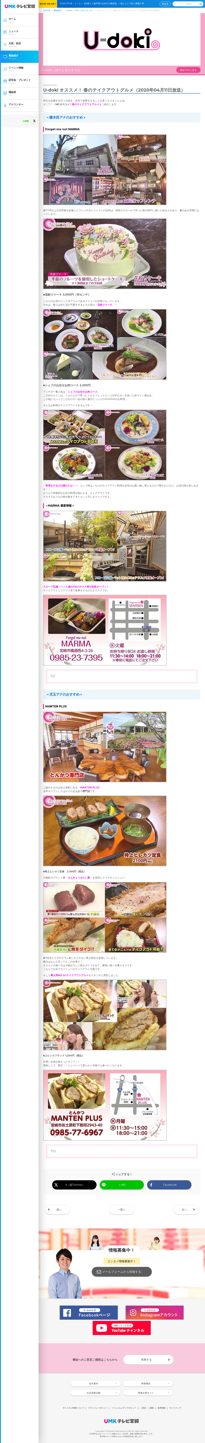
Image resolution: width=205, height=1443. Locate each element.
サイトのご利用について (73, 1408)
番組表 (165, 3)
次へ (184, 1209)
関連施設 (146, 1383)
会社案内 (93, 1383)
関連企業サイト (146, 1392)
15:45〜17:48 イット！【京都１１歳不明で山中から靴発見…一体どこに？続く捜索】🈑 (103, 3)
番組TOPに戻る (188, 70)
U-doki (69, 10)
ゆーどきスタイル (84, 10)
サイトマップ (175, 1408)
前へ (59, 1209)
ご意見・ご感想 (147, 1408)
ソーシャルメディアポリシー (123, 1408)
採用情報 (161, 1408)
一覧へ (122, 1209)
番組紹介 (58, 10)
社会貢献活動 (94, 1392)
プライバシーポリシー (97, 1408)
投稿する (146, 1359)
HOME (47, 10)
